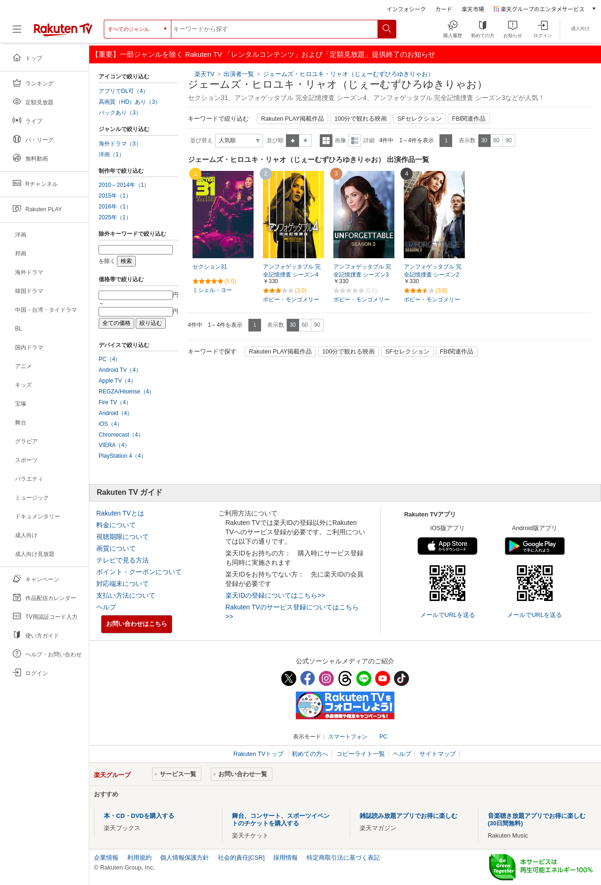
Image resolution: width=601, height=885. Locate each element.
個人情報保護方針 (184, 857)
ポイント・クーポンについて (139, 572)
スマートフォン (348, 736)
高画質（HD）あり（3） (130, 102)
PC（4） (110, 359)
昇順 (292, 140)
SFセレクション (419, 118)
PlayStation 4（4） (122, 456)
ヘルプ (106, 607)
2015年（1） (115, 195)
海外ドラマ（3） (120, 143)
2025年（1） (115, 217)
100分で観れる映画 (360, 118)
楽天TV (204, 73)
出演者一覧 (238, 73)
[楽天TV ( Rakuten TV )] (63, 32)
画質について (116, 548)
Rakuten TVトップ (259, 753)
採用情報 (285, 857)
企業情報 (106, 857)
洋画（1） (111, 154)
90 (508, 140)
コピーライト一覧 (360, 753)
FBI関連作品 (469, 118)
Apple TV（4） (117, 380)
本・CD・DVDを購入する (139, 815)
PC (383, 736)
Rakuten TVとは (120, 513)
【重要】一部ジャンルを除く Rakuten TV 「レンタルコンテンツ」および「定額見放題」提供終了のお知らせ (263, 54)
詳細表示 (354, 140)
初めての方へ (310, 753)
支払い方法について (125, 595)
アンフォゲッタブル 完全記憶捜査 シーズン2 (433, 270)
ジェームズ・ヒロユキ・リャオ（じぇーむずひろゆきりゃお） (348, 73)
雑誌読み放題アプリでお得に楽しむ (408, 815)
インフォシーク (406, 9)
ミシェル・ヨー (212, 290)
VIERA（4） (114, 445)
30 (484, 140)
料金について (116, 525)
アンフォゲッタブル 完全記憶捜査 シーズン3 (362, 270)
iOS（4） (111, 424)
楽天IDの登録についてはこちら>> (275, 595)
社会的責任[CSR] (241, 857)
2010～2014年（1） (124, 185)
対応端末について (122, 583)
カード (443, 9)
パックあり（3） (120, 112)
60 (496, 140)
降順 (305, 140)
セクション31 (210, 266)
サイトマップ (437, 753)
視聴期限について (122, 536)
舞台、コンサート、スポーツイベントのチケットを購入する (281, 819)
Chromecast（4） (121, 434)
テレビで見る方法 (122, 560)
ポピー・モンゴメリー (291, 299)
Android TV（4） (120, 370)
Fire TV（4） (115, 402)
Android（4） (115, 413)
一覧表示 (326, 140)
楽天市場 (473, 9)
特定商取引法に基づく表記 (343, 857)
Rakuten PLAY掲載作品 (292, 118)
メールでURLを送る (447, 614)
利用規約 (139, 857)
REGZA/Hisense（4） (126, 391)
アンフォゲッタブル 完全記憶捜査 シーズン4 (292, 270)
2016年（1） (115, 206)
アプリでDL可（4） (123, 91)
